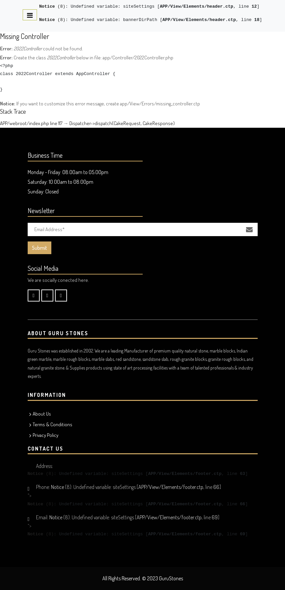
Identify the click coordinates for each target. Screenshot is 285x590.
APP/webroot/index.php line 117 (31, 123)
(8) (52, 6)
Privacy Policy (45, 435)
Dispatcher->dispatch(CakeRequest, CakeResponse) (122, 123)
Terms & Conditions (52, 424)
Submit (39, 247)
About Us (42, 414)
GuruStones (171, 578)
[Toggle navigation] (30, 14)
